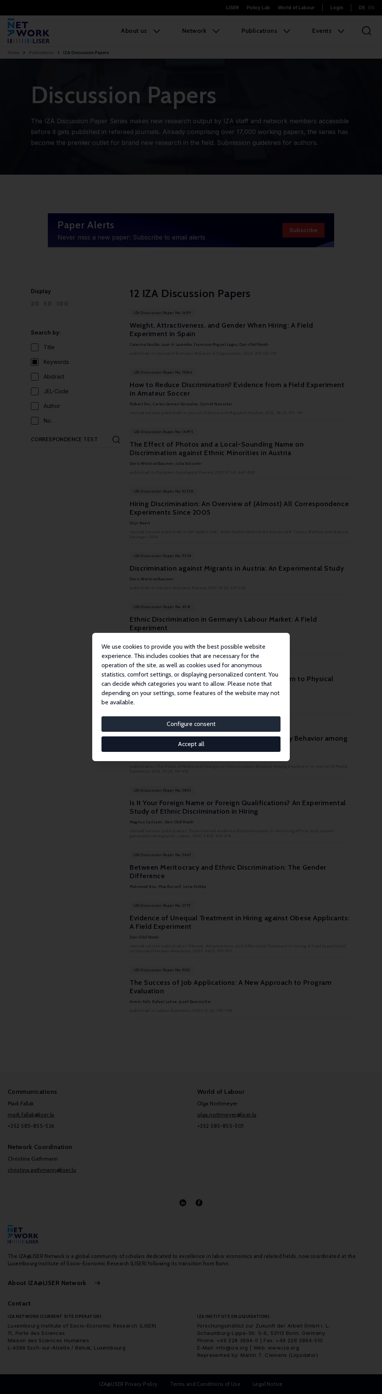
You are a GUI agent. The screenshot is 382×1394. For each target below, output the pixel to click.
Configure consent (191, 724)
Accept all (191, 744)
